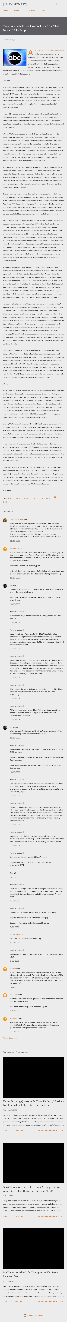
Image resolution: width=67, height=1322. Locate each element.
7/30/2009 (14, 1031)
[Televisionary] (15, 4)
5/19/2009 (14, 1011)
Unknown (14, 994)
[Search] (56, 4)
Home (5, 10)
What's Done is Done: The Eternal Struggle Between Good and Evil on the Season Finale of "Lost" (32, 1189)
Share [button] (5, 502)
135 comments (17, 1216)
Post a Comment (10, 1038)
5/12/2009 (14, 987)
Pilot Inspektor (35, 498)
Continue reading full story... (50, 1131)
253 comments (17, 1131)
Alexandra (14, 1018)
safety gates (15, 934)
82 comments (16, 1302)
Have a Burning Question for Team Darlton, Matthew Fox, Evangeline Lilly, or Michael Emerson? (33, 1103)
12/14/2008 (15, 845)
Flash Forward (21, 498)
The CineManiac (17, 519)
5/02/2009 (14, 942)
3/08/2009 (14, 901)
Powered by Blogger (34, 1315)
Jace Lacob (14, 548)
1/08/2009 (14, 877)
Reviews (17, 10)
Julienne (13, 968)
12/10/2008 (15, 541)
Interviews (30, 10)
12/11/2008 (15, 824)
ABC (11, 498)
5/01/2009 (14, 927)
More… (44, 10)
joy (11, 585)
